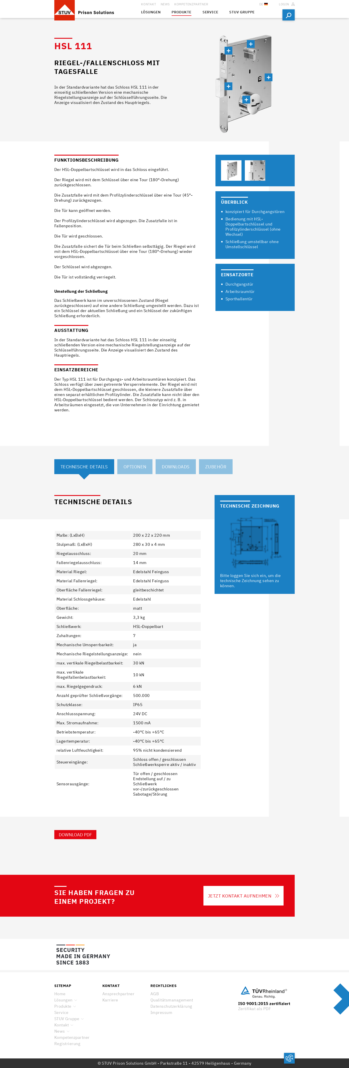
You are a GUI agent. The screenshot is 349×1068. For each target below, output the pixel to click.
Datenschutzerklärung (171, 1006)
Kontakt (61, 1024)
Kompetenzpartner (72, 1037)
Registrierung (67, 1043)
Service (61, 1012)
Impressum (161, 1012)
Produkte (62, 1006)
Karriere (110, 1000)
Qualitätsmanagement (171, 1000)
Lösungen (63, 1000)
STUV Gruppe (66, 1018)
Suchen (288, 14)
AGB (154, 993)
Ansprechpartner (118, 993)
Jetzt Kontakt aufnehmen (243, 896)
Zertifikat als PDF (254, 1008)
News (59, 1031)
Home (60, 993)
